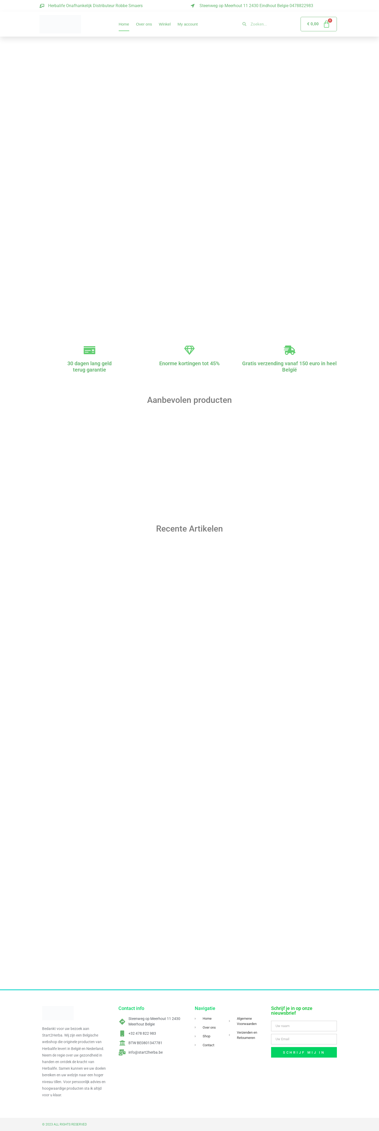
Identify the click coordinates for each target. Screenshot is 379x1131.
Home (124, 24)
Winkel (165, 24)
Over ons (144, 24)
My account (188, 24)
